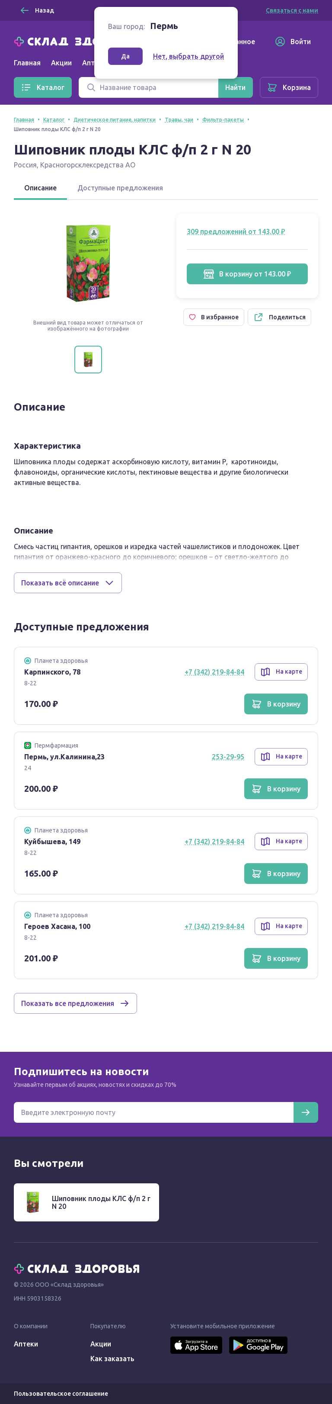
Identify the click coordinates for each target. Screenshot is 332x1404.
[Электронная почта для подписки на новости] (153, 1112)
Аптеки (26, 1344)
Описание (40, 188)
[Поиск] (148, 87)
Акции (61, 63)
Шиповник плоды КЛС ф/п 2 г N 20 (101, 1202)
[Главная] (79, 41)
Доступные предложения (120, 188)
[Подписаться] (305, 1112)
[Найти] (235, 87)
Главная (27, 63)
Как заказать (112, 1358)
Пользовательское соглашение (61, 1393)
